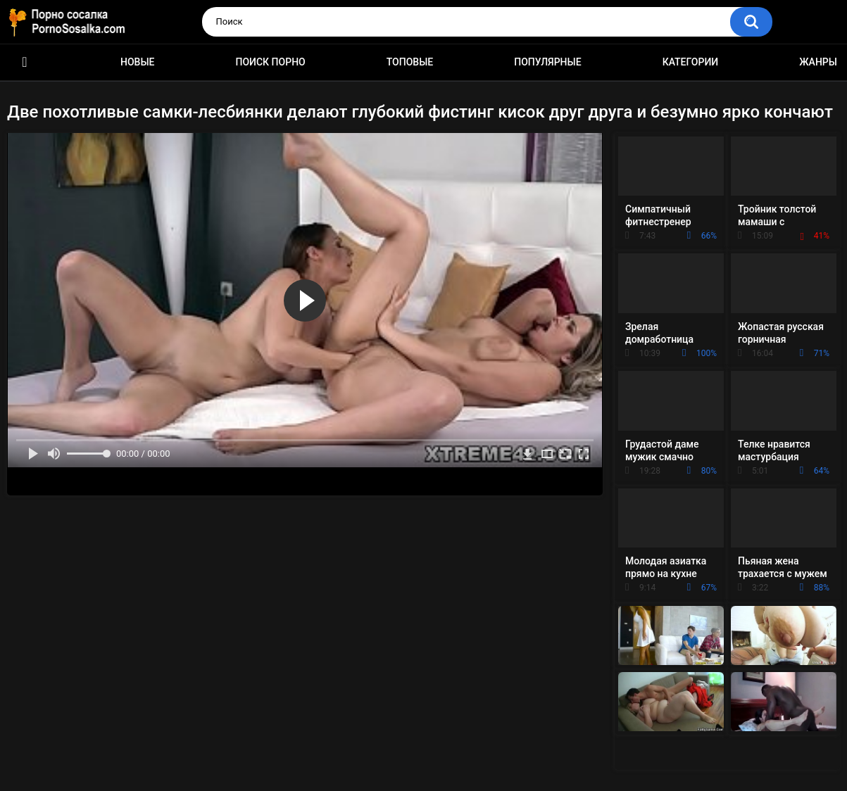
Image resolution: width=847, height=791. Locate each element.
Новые (137, 62)
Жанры (818, 62)
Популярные (547, 62)
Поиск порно (271, 62)
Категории (691, 62)
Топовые (410, 62)
